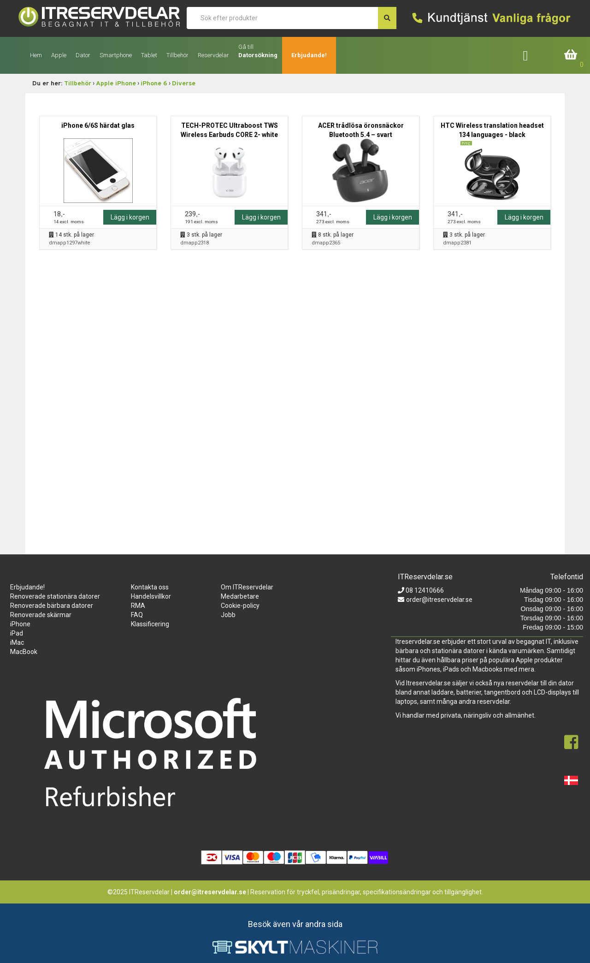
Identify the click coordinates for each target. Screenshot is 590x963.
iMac (17, 642)
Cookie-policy (240, 605)
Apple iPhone (116, 84)
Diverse (183, 84)
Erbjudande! (309, 55)
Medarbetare (240, 596)
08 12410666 (424, 590)
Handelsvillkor (151, 596)
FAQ (137, 614)
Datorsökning (257, 55)
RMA (138, 605)
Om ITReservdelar (247, 587)
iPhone (20, 624)
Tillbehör (77, 84)
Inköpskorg (571, 55)
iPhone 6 (154, 84)
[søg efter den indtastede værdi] (387, 18)
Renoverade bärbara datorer (51, 605)
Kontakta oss (150, 587)
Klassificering (150, 624)
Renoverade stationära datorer (55, 596)
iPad (16, 633)
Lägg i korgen (130, 217)
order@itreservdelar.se (439, 599)
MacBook (23, 651)
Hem (36, 55)
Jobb (228, 614)
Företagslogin (532, 55)
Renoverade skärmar (40, 614)
